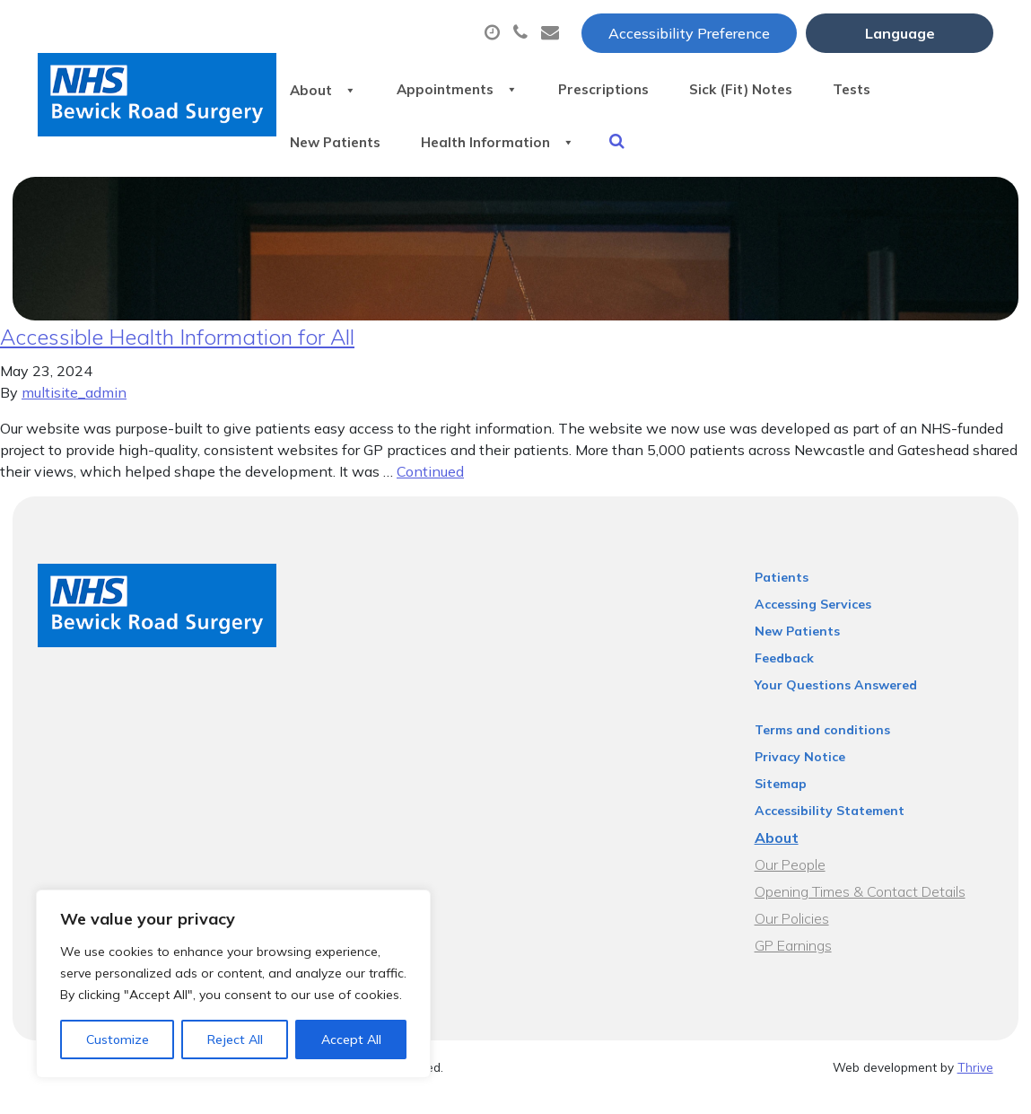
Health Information (518, 152)
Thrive (975, 1086)
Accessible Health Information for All (177, 356)
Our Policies (792, 938)
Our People (790, 884)
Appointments (472, 89)
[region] (233, 984)
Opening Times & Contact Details (860, 911)
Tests (912, 89)
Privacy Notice (800, 776)
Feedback (784, 678)
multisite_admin (74, 412)
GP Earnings (793, 965)
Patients (781, 597)
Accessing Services (813, 624)
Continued (430, 491)
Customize (117, 1039)
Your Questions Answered (836, 705)
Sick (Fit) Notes (786, 89)
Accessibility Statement (829, 830)
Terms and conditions (822, 749)
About (324, 89)
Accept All (351, 1039)
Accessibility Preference (689, 33)
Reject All (235, 1039)
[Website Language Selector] (899, 33)
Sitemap (781, 803)
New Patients (339, 152)
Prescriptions (634, 89)
